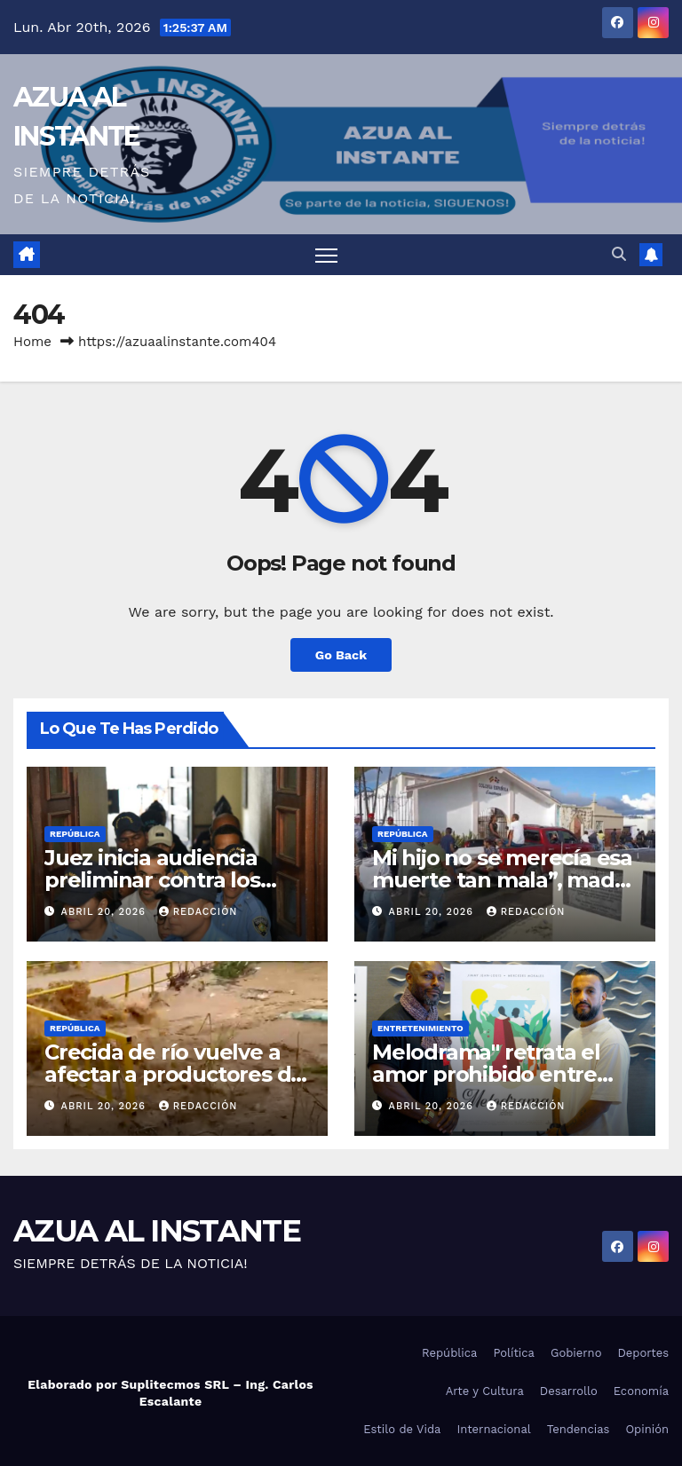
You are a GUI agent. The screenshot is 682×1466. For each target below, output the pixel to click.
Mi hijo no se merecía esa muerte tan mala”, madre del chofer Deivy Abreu (504, 880)
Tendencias (578, 1429)
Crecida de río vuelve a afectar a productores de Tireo (174, 1074)
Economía (641, 1391)
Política (514, 1353)
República (75, 834)
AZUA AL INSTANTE (156, 1230)
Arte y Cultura (485, 1391)
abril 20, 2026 (105, 912)
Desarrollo (569, 1391)
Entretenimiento (420, 1028)
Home (32, 342)
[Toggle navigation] (326, 255)
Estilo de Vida (401, 1429)
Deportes (643, 1353)
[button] (619, 254)
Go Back (341, 655)
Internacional (493, 1429)
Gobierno (576, 1353)
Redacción (198, 912)
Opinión (647, 1429)
